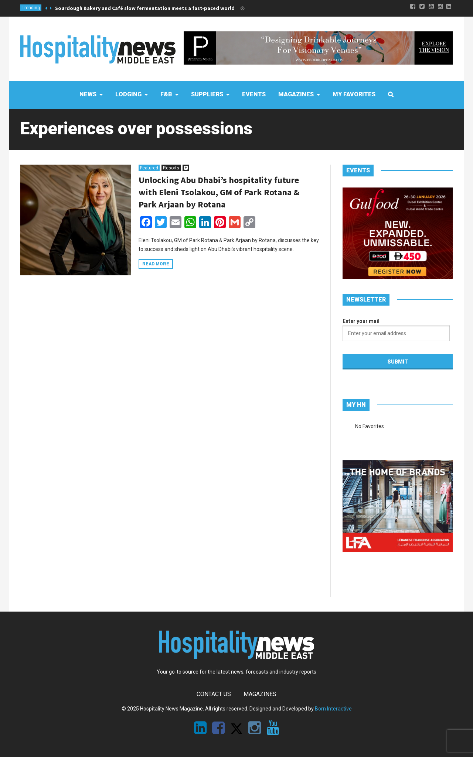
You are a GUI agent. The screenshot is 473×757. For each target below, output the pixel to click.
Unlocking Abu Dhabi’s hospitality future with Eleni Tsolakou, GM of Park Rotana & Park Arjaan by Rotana (219, 192)
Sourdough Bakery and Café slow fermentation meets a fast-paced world (145, 8)
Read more (155, 263)
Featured (149, 168)
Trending (31, 7)
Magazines (260, 694)
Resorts (171, 168)
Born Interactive (333, 709)
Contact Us (214, 694)
